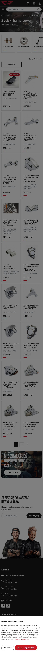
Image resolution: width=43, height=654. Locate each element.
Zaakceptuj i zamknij (26, 648)
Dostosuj (7, 648)
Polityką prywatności (22, 639)
